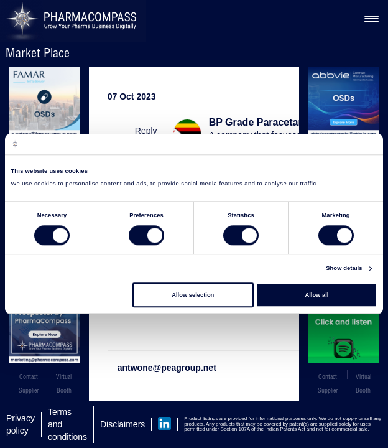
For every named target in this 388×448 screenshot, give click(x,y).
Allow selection (193, 295)
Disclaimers (122, 424)
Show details (344, 269)
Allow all (316, 295)
